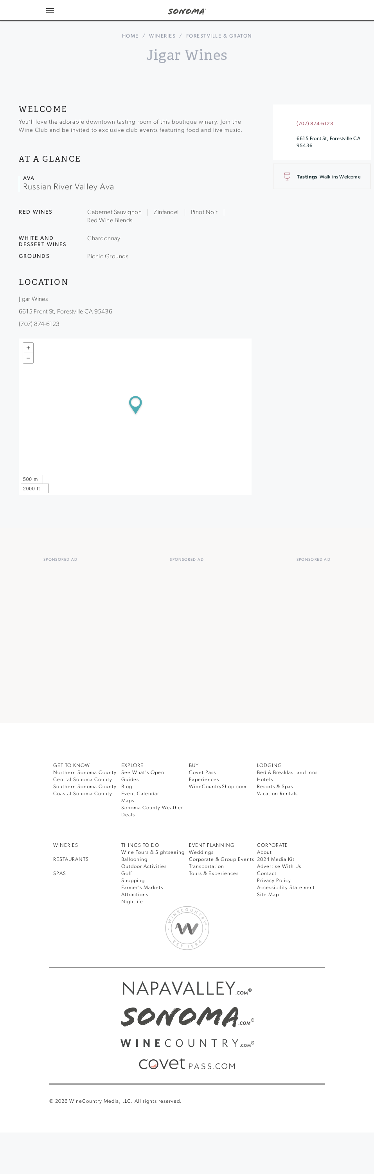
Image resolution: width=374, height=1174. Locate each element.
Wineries (162, 36)
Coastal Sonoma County (82, 793)
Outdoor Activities (144, 866)
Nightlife (132, 901)
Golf (126, 873)
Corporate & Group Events (221, 859)
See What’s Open (142, 772)
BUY (194, 765)
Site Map (268, 894)
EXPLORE (132, 765)
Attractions (134, 894)
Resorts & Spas (275, 786)
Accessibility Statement (286, 887)
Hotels (265, 779)
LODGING (269, 765)
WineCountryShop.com (217, 786)
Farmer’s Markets (142, 887)
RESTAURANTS (71, 859)
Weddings (201, 852)
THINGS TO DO (140, 845)
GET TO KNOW (71, 765)
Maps (127, 800)
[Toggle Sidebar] (50, 10)
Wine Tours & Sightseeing (153, 852)
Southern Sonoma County (85, 786)
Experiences (204, 779)
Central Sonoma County (82, 779)
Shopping (133, 880)
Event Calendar (140, 793)
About (264, 852)
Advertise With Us (279, 866)
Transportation (206, 866)
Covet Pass (202, 772)
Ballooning (134, 859)
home (130, 36)
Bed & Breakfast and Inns (287, 772)
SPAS (59, 873)
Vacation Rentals (277, 793)
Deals (128, 814)
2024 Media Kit (276, 859)
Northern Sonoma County (85, 772)
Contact (267, 873)
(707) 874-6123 (315, 123)
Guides (130, 779)
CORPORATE (272, 845)
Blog (126, 786)
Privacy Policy (274, 880)
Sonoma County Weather (152, 807)
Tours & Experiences (214, 873)
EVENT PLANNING (212, 845)
